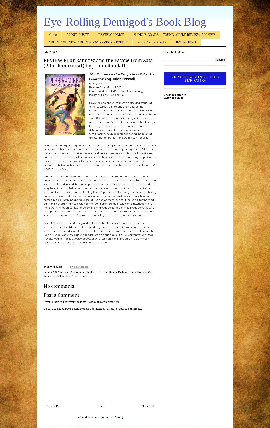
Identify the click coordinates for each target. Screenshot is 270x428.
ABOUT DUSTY (77, 35)
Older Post (147, 406)
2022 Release (61, 272)
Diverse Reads (108, 272)
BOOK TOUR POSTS (151, 42)
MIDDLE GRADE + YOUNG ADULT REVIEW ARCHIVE (174, 35)
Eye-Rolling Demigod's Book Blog (125, 21)
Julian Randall (52, 276)
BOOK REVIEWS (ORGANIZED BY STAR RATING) (195, 78)
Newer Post (54, 406)
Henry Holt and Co (140, 272)
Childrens (91, 272)
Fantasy (122, 272)
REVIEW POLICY (111, 35)
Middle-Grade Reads (74, 276)
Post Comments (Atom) (108, 418)
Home (52, 35)
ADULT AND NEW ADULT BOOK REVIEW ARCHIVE (88, 42)
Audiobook (77, 272)
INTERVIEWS (186, 42)
